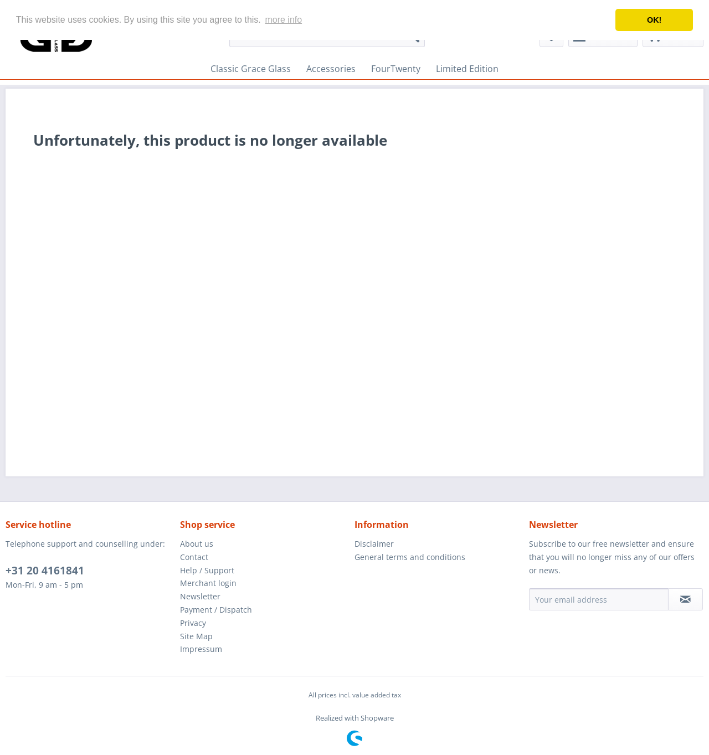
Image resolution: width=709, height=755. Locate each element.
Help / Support (207, 570)
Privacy (193, 623)
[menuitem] (251, 68)
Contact (194, 557)
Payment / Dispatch (216, 609)
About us (196, 543)
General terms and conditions (409, 557)
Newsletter (200, 596)
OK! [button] (654, 20)
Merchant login (208, 583)
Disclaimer (374, 543)
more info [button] (283, 19)
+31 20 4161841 (45, 570)
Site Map (196, 636)
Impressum (201, 649)
